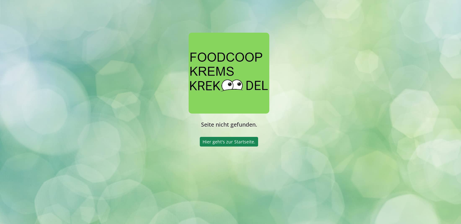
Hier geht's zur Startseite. (229, 142)
